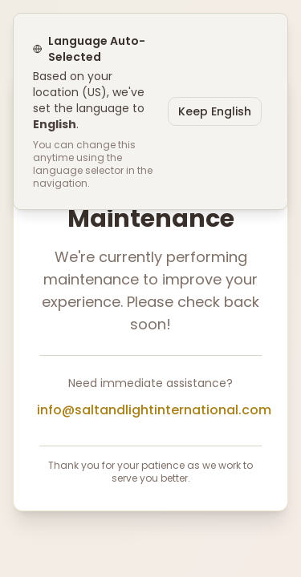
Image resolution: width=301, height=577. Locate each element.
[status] (150, 111)
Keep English (214, 111)
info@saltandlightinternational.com (154, 410)
